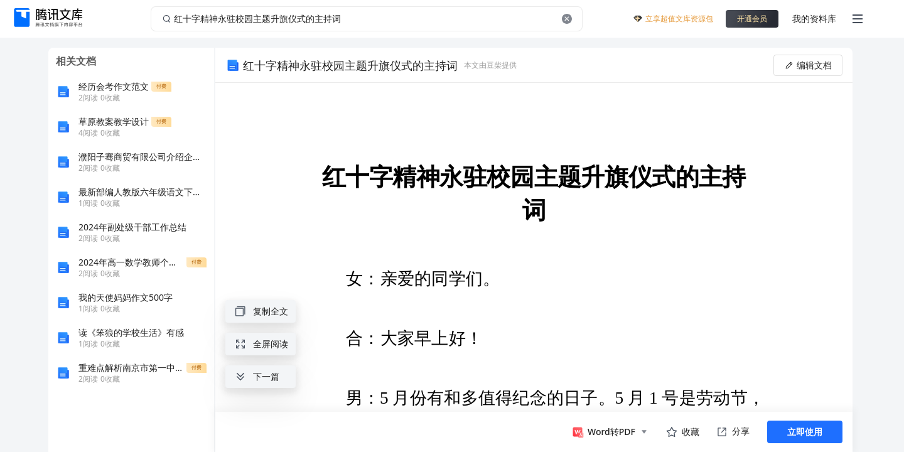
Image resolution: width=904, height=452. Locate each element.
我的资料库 (814, 18)
